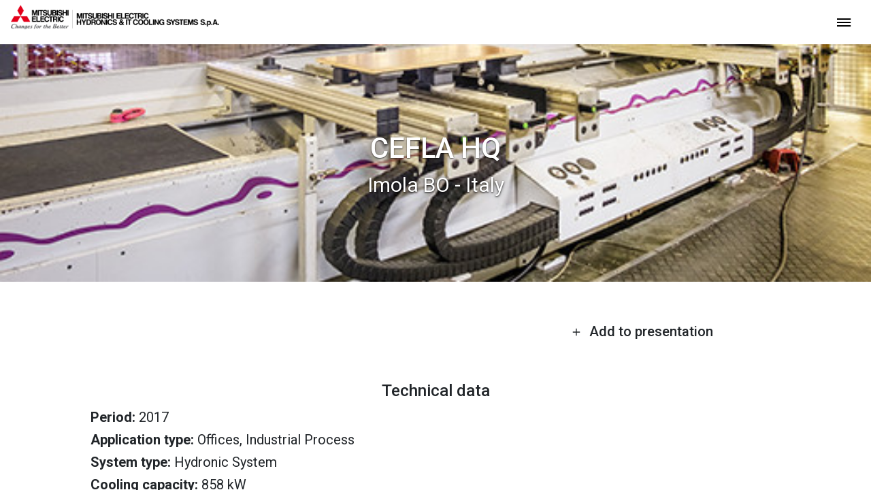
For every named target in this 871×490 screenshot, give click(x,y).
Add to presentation (642, 331)
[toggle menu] (843, 21)
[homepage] (115, 24)
